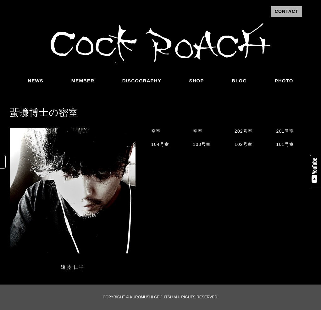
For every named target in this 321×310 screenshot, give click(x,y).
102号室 (243, 144)
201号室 (285, 131)
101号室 (285, 144)
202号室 (243, 131)
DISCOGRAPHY (141, 80)
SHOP (196, 80)
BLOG (239, 80)
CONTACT (286, 11)
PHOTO (284, 80)
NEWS (35, 80)
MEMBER (82, 80)
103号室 (202, 144)
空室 (156, 131)
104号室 (160, 144)
